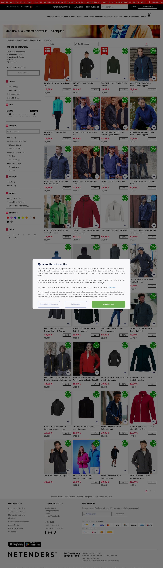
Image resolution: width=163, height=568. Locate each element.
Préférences (75, 304)
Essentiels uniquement (49, 304)
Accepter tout (108, 304)
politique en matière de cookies (87, 297)
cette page (112, 287)
